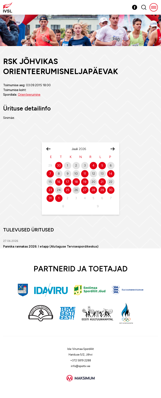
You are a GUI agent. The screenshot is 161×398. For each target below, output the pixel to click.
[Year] (84, 148)
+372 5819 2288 (80, 360)
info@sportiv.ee (80, 366)
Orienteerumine (29, 94)
